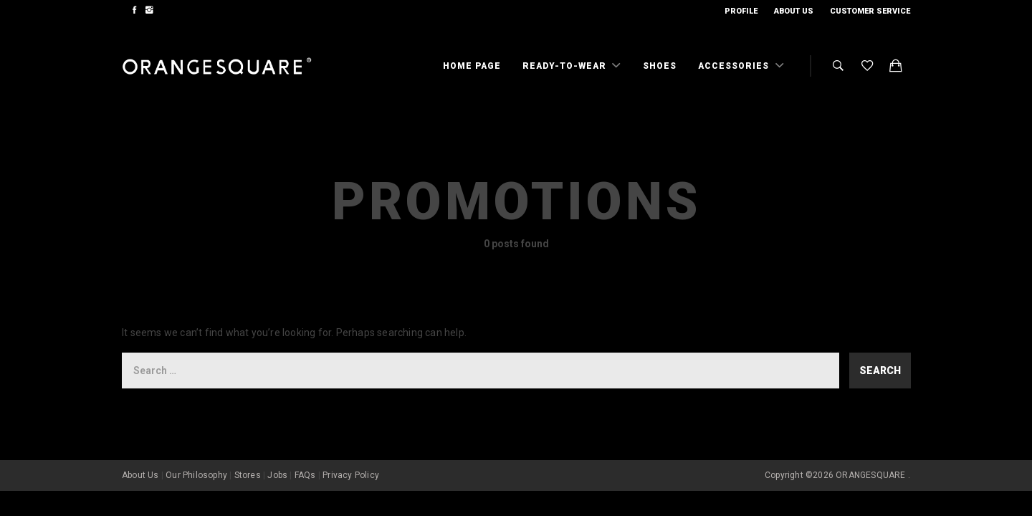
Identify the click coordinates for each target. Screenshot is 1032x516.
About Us (793, 11)
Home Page (472, 66)
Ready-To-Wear (565, 66)
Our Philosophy (196, 475)
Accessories (735, 66)
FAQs (305, 475)
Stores (247, 475)
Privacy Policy (350, 475)
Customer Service (870, 11)
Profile (741, 11)
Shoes (660, 66)
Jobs (277, 475)
